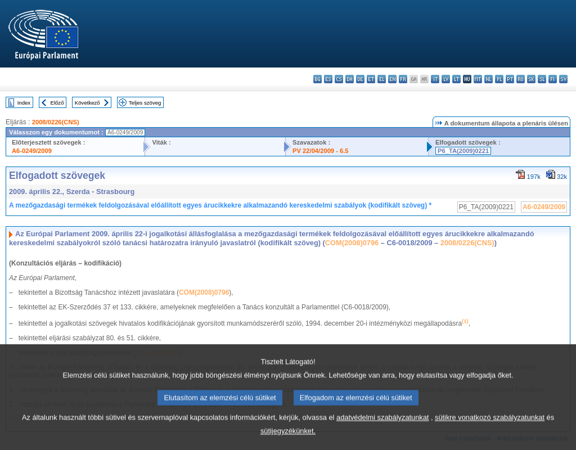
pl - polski (499, 79)
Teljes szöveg (145, 103)
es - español (328, 79)
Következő (87, 103)
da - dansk (349, 79)
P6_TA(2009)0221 (463, 150)
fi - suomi (552, 79)
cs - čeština (339, 79)
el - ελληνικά (381, 79)
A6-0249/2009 (32, 150)
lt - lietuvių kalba (456, 79)
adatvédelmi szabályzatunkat (382, 430)
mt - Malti (478, 79)
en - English (392, 79)
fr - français (403, 79)
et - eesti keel (371, 79)
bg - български (317, 79)
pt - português (510, 79)
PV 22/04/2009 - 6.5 (320, 150)
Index (23, 103)
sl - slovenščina (542, 79)
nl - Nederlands (488, 79)
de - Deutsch (360, 79)
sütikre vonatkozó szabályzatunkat (489, 430)
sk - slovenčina (531, 79)
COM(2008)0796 (352, 242)
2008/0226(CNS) (55, 122)
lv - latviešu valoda (446, 79)
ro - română (520, 79)
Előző (57, 103)
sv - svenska (563, 79)
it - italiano (435, 79)
